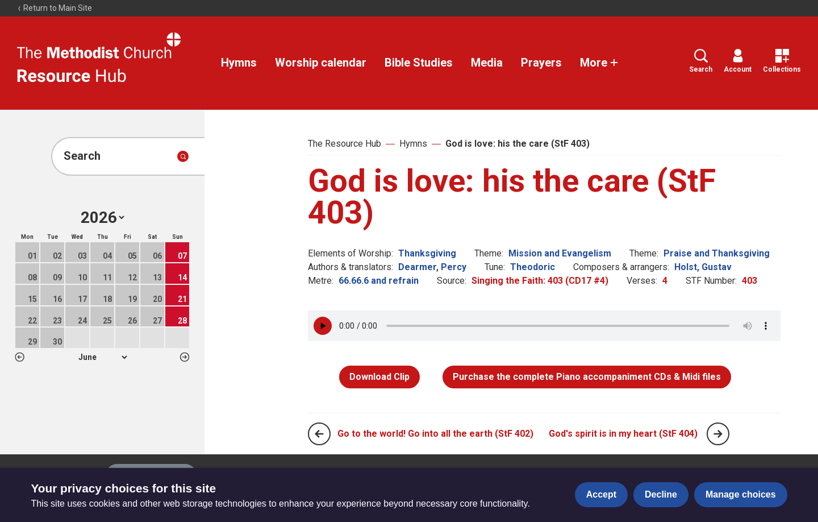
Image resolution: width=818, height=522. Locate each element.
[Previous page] (319, 433)
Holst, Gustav (703, 267)
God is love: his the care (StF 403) (517, 143)
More (599, 62)
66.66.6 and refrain (379, 280)
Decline (661, 494)
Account (738, 61)
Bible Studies (419, 62)
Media (487, 62)
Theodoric (532, 267)
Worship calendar (320, 62)
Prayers (541, 62)
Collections (782, 61)
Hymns (239, 62)
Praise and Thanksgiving (716, 253)
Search (700, 61)
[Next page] (718, 433)
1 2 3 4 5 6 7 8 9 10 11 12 (102, 357)
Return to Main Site (54, 8)
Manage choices (741, 494)
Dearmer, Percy (432, 267)
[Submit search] (183, 156)
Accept (601, 494)
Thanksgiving (427, 253)
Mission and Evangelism (559, 253)
